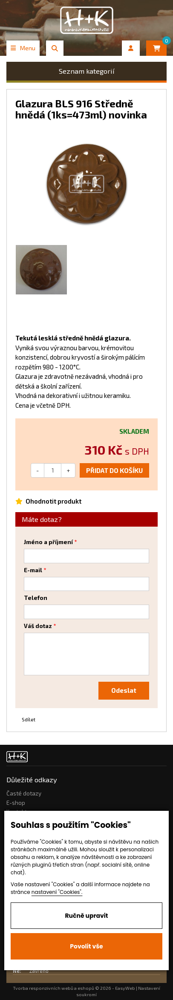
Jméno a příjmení (48, 542)
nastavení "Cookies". (57, 892)
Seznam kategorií (87, 71)
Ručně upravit (86, 915)
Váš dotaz (38, 625)
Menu (23, 48)
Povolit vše (86, 946)
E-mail (33, 570)
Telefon (35, 597)
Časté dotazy (23, 793)
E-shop (15, 802)
